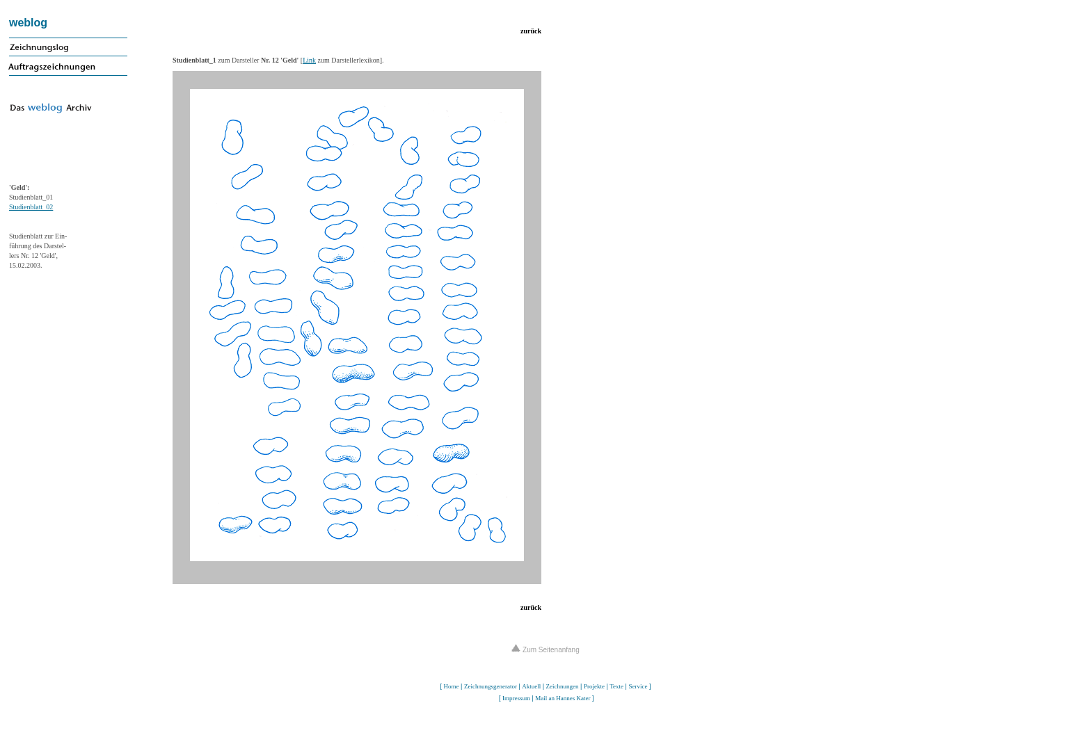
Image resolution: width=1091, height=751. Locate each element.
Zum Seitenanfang (545, 650)
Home (451, 686)
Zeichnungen (562, 686)
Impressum (516, 698)
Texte (616, 686)
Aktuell (531, 686)
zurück (530, 31)
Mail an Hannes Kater (562, 698)
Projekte (594, 686)
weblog (28, 23)
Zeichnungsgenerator (490, 686)
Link (309, 60)
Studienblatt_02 (31, 207)
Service (637, 686)
